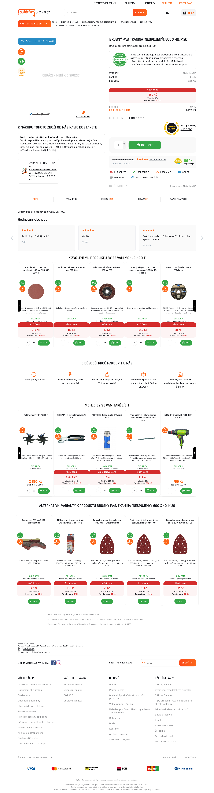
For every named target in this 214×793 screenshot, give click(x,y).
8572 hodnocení (158, 159)
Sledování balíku (73, 690)
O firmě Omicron (164, 695)
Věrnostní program (105, 3)
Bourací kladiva (163, 714)
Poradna (113, 684)
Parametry (71, 199)
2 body (186, 129)
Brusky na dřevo (164, 725)
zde (135, 780)
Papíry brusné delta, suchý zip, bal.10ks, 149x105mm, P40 (144, 521)
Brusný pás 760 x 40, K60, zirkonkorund (34, 521)
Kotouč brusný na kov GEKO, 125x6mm (178, 269)
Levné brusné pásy (134, 619)
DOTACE (68, 695)
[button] (12, 238)
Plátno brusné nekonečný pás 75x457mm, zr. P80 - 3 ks (70, 521)
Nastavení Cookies (28, 738)
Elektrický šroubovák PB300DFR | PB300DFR (178, 416)
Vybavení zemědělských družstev (173, 690)
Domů (54, 22)
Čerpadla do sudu (164, 736)
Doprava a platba (73, 700)
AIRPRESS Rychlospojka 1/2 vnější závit (107, 416)
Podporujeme (116, 690)
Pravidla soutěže (27, 711)
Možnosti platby (73, 684)
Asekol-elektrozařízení (30, 732)
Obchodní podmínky (29, 700)
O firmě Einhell (163, 684)
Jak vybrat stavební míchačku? (172, 709)
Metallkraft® (189, 73)
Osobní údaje (190, 757)
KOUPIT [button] (45, 343)
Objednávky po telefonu (31, 706)
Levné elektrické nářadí (58, 619)
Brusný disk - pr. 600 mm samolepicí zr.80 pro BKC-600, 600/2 (35, 270)
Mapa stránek (169, 757)
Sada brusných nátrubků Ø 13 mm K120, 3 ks (71, 269)
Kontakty (150, 3)
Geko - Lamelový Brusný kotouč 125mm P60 (107, 269)
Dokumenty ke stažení (30, 690)
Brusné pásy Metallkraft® (183, 186)
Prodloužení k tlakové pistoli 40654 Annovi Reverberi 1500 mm (142, 417)
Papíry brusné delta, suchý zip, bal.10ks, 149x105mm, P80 (107, 521)
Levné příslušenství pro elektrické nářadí (87, 619)
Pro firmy (130, 3)
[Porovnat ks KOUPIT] (27, 343)
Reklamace (24, 695)
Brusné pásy (146, 22)
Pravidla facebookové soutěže (34, 684)
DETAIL (34, 601)
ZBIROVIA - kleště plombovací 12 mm (71, 416)
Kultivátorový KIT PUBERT (36, 415)
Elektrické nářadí (69, 22)
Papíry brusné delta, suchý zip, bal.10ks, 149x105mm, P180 (180, 521)
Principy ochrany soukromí (32, 716)
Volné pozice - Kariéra (121, 704)
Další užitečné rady (165, 741)
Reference (114, 718)
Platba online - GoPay (30, 727)
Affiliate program (118, 734)
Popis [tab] (35, 199)
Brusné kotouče (128, 22)
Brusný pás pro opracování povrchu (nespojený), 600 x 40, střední (143, 270)
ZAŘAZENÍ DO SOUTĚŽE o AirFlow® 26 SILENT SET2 (42, 170)
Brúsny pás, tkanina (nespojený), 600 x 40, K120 (110, 624)
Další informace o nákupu (32, 743)
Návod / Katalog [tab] (178, 199)
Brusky (159, 720)
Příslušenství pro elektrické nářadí (99, 22)
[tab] (107, 199)
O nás (112, 723)
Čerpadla (160, 730)
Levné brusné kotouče (115, 619)
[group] (36, 305)
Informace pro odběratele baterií (36, 722)
